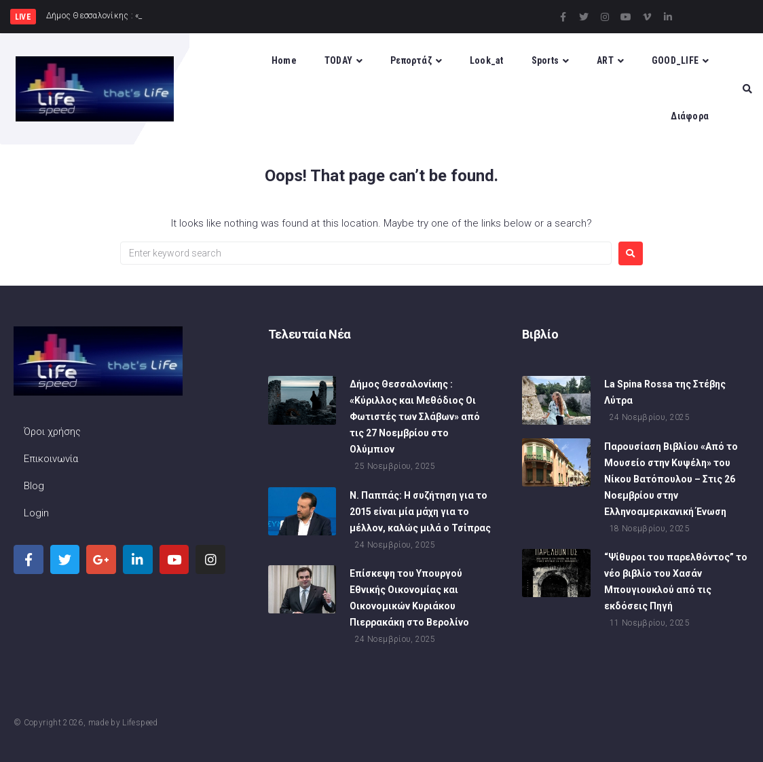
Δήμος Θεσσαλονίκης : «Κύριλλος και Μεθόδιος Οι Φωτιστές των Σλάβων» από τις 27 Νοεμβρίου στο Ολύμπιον (415, 417)
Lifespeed (139, 722)
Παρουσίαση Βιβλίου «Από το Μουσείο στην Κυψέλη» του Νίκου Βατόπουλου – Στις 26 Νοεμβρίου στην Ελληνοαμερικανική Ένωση (671, 479)
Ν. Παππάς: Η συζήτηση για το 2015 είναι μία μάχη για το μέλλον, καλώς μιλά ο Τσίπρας (420, 511)
